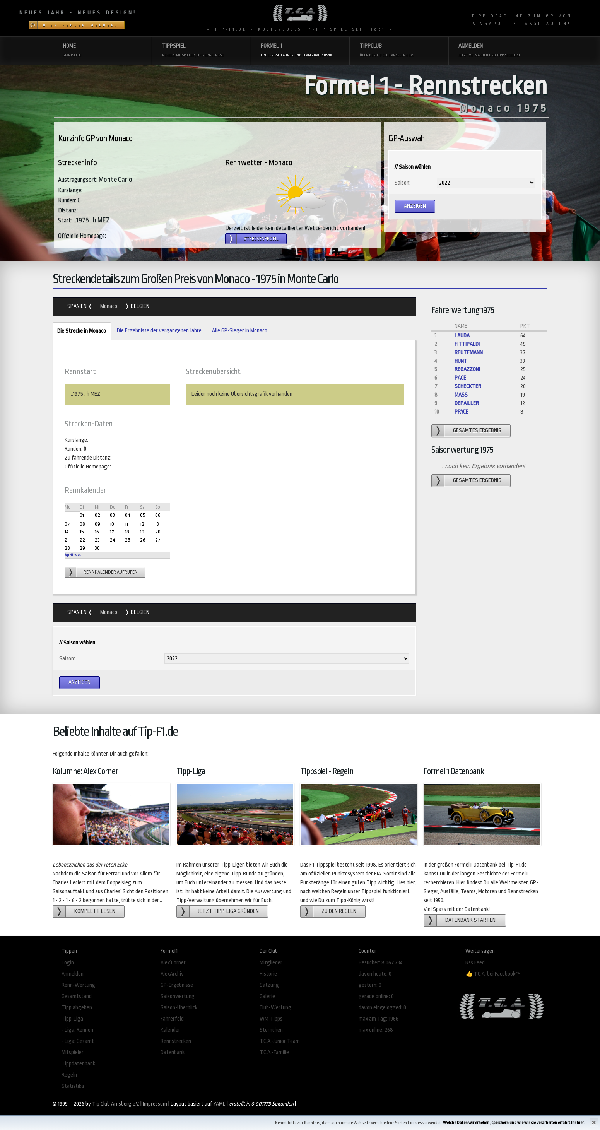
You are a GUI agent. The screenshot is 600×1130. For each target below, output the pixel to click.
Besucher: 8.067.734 (381, 962)
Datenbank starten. (471, 920)
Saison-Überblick (179, 1007)
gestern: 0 (370, 985)
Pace (460, 377)
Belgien (139, 306)
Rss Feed (475, 962)
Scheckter (468, 386)
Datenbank (173, 1052)
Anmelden (73, 974)
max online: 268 (376, 1030)
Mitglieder (271, 962)
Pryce (461, 412)
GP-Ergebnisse (177, 985)
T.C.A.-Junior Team (280, 1041)
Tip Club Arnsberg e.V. (115, 1104)
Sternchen (271, 1030)
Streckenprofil (261, 238)
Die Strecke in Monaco (79, 331)
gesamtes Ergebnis (477, 430)
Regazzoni (467, 369)
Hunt (461, 361)
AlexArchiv (172, 974)
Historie (268, 974)
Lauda (462, 335)
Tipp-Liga (72, 1018)
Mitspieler (73, 1052)
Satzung (269, 985)
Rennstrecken (176, 1041)
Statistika (73, 1086)
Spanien (77, 306)
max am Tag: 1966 (378, 1018)
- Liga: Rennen (77, 1030)
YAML (220, 1104)
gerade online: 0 (376, 996)
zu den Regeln (338, 911)
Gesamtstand (77, 996)
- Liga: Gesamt (78, 1041)
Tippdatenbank (78, 1063)
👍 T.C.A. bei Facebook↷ (492, 974)
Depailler (467, 403)
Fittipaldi (467, 344)
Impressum (155, 1104)
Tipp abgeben (77, 1007)
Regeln (69, 1075)
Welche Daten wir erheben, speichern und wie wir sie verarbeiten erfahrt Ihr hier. (514, 1122)
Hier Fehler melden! (80, 25)
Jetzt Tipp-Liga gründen (228, 911)
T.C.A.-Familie (274, 1052)
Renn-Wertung (78, 985)
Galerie (267, 996)
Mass (461, 394)
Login (68, 962)
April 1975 (72, 555)
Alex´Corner (173, 962)
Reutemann (469, 352)
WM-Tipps (271, 1018)
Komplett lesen (94, 911)
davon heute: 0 (375, 974)
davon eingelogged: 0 (382, 1007)
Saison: (402, 183)
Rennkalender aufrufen (111, 572)
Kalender (170, 1030)
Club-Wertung (275, 1007)
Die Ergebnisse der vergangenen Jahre (159, 330)
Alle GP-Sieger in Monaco (239, 330)
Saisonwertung (178, 996)
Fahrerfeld (172, 1018)
